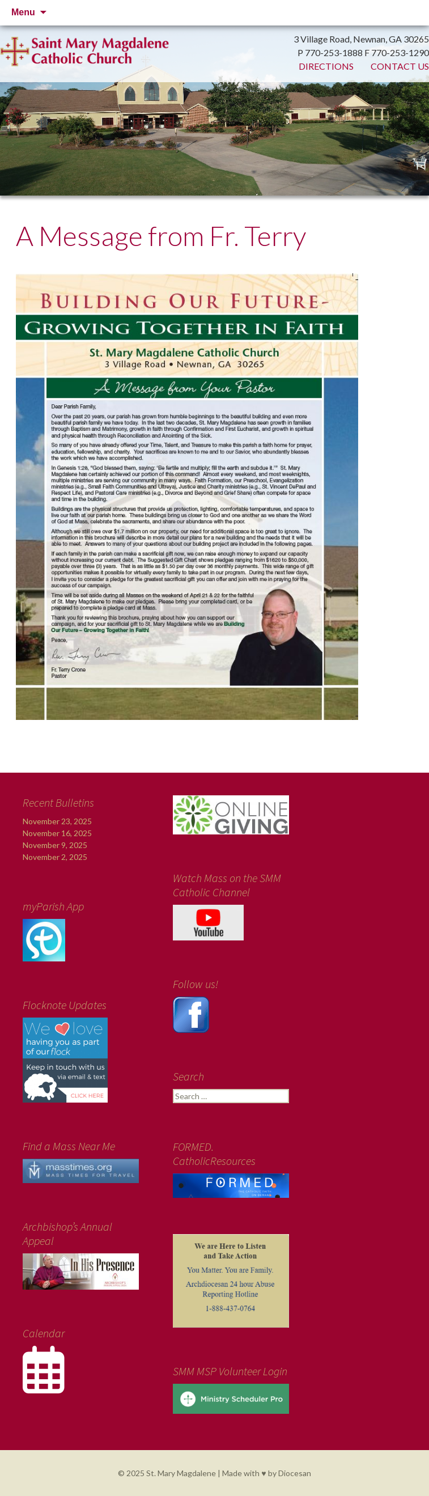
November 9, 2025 (55, 845)
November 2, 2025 (55, 857)
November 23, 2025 (57, 821)
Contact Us (400, 66)
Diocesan (294, 1473)
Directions (326, 66)
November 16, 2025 (57, 833)
